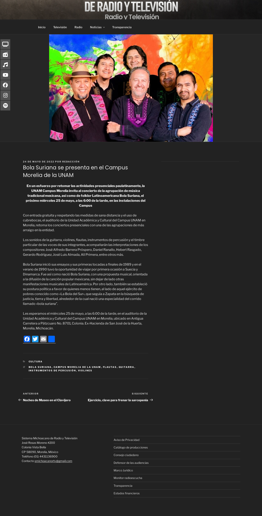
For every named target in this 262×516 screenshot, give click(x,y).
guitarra (126, 367)
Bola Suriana (40, 367)
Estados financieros (127, 493)
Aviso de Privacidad (126, 440)
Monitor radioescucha (128, 478)
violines (85, 370)
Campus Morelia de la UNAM (77, 367)
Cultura (36, 361)
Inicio (41, 27)
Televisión (60, 27)
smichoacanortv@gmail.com (53, 461)
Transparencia (122, 27)
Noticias (97, 27)
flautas (110, 367)
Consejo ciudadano (126, 455)
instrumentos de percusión (52, 370)
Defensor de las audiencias (131, 462)
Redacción (71, 161)
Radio (78, 27)
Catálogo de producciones (131, 447)
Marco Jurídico (123, 470)
